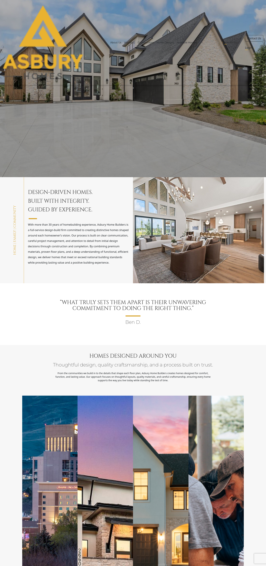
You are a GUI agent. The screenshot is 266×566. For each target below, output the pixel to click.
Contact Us (254, 38)
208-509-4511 (232, 42)
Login (250, 47)
